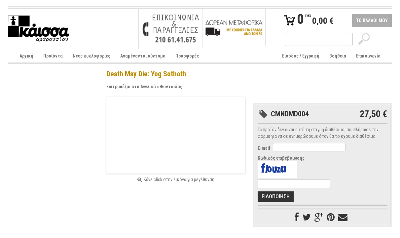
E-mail (264, 148)
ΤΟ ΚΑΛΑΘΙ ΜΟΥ (372, 20)
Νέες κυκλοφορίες (91, 56)
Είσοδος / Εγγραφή (300, 56)
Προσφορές (187, 56)
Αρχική (26, 56)
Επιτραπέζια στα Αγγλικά (131, 86)
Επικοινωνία (368, 56)
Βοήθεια (337, 56)
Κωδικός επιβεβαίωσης (281, 158)
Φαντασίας (171, 86)
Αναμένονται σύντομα (142, 56)
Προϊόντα (53, 56)
